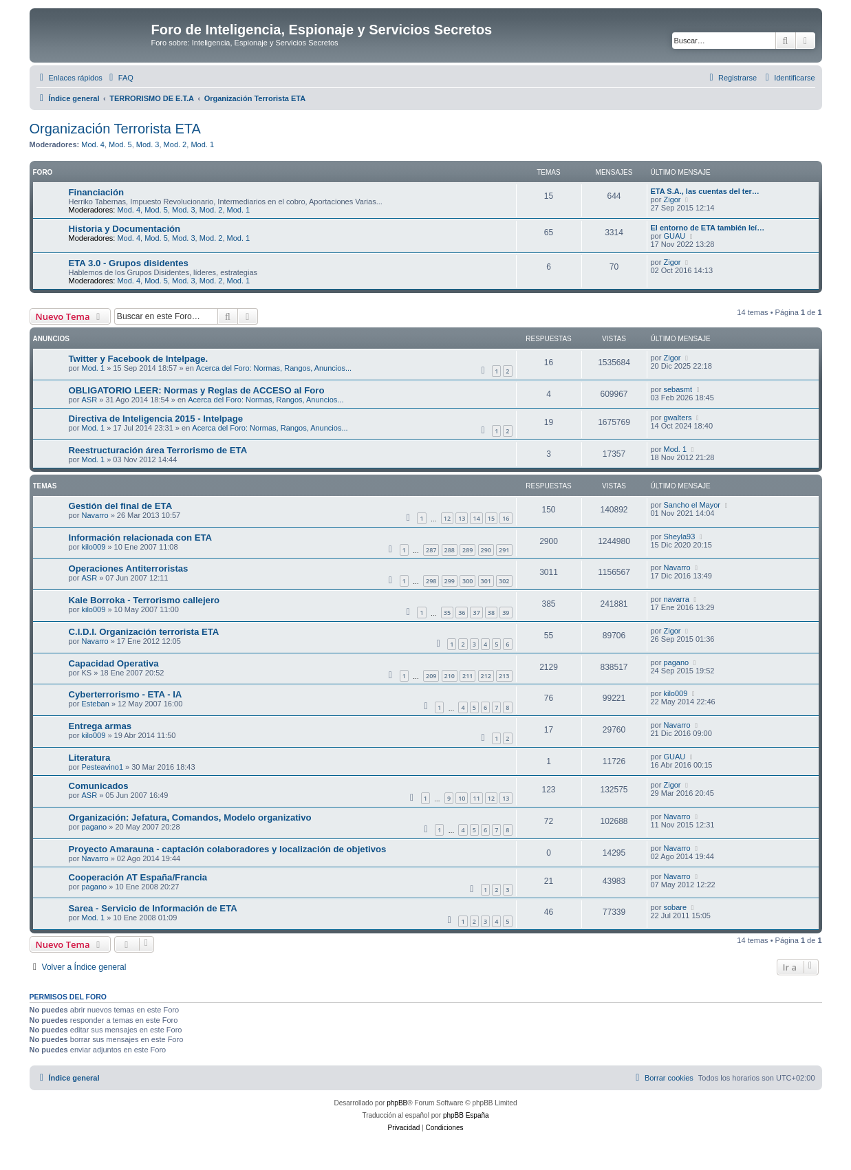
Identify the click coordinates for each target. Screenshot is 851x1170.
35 (447, 612)
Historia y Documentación (125, 229)
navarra (676, 599)
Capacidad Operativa (114, 663)
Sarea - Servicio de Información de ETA (153, 908)
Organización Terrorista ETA (115, 128)
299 (449, 580)
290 (486, 549)
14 (476, 518)
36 (461, 612)
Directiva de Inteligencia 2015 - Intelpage (156, 418)
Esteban (95, 704)
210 (449, 675)
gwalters (677, 417)
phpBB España (466, 1115)
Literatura (90, 757)
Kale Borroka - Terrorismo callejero (144, 600)
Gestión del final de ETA (121, 506)
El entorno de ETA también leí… (708, 228)
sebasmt (677, 389)
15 (491, 518)
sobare (675, 907)
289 (467, 549)
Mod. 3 (148, 144)
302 (504, 580)
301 (486, 580)
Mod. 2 (175, 144)
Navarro (94, 515)
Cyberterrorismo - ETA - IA (125, 694)
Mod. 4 (93, 144)
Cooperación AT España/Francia (138, 877)
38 (491, 612)
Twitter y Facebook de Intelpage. (138, 359)
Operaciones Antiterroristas (128, 568)
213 (504, 675)
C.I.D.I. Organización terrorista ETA (144, 632)
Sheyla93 (679, 536)
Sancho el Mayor (691, 505)
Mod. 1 (202, 144)
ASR (89, 400)
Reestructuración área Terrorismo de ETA (158, 450)
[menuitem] (119, 77)
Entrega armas (100, 726)
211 (467, 675)
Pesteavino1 (102, 767)
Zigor (671, 199)
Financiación (97, 192)
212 (486, 675)
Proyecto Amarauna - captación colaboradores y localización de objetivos (228, 849)
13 (461, 518)
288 (449, 549)
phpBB (397, 1103)
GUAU (674, 236)
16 (505, 518)
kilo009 (93, 547)
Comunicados (99, 786)
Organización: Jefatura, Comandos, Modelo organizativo (190, 817)
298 (431, 580)
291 (504, 549)
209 (431, 675)
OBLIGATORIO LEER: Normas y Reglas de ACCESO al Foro (197, 390)
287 (431, 549)
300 (467, 580)
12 (447, 518)
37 (476, 612)
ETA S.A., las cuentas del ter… (705, 191)
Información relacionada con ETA (141, 537)
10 (461, 798)
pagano (676, 662)
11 (476, 798)
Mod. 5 (120, 144)
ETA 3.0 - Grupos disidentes (128, 263)
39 (505, 612)
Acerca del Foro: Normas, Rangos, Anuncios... (274, 368)
